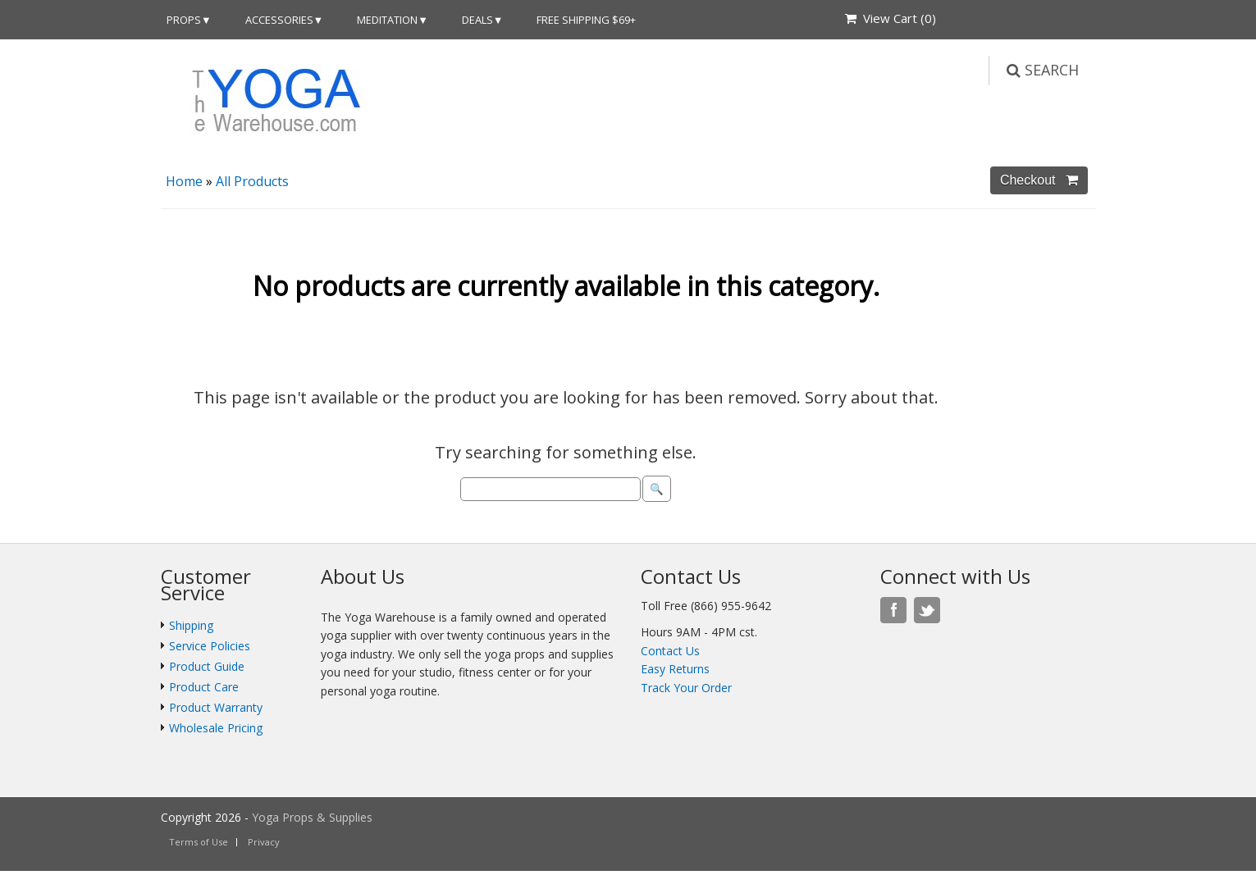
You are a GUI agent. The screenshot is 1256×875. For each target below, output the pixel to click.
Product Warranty (216, 707)
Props (184, 19)
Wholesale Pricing (216, 728)
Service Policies (209, 646)
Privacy (264, 842)
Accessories (279, 19)
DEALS (477, 19)
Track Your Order (686, 687)
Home (184, 181)
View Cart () (890, 18)
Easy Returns (675, 669)
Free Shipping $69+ (586, 19)
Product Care (204, 687)
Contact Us (670, 651)
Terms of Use (198, 842)
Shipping (191, 625)
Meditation (387, 19)
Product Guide (206, 666)
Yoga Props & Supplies (312, 817)
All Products (252, 181)
